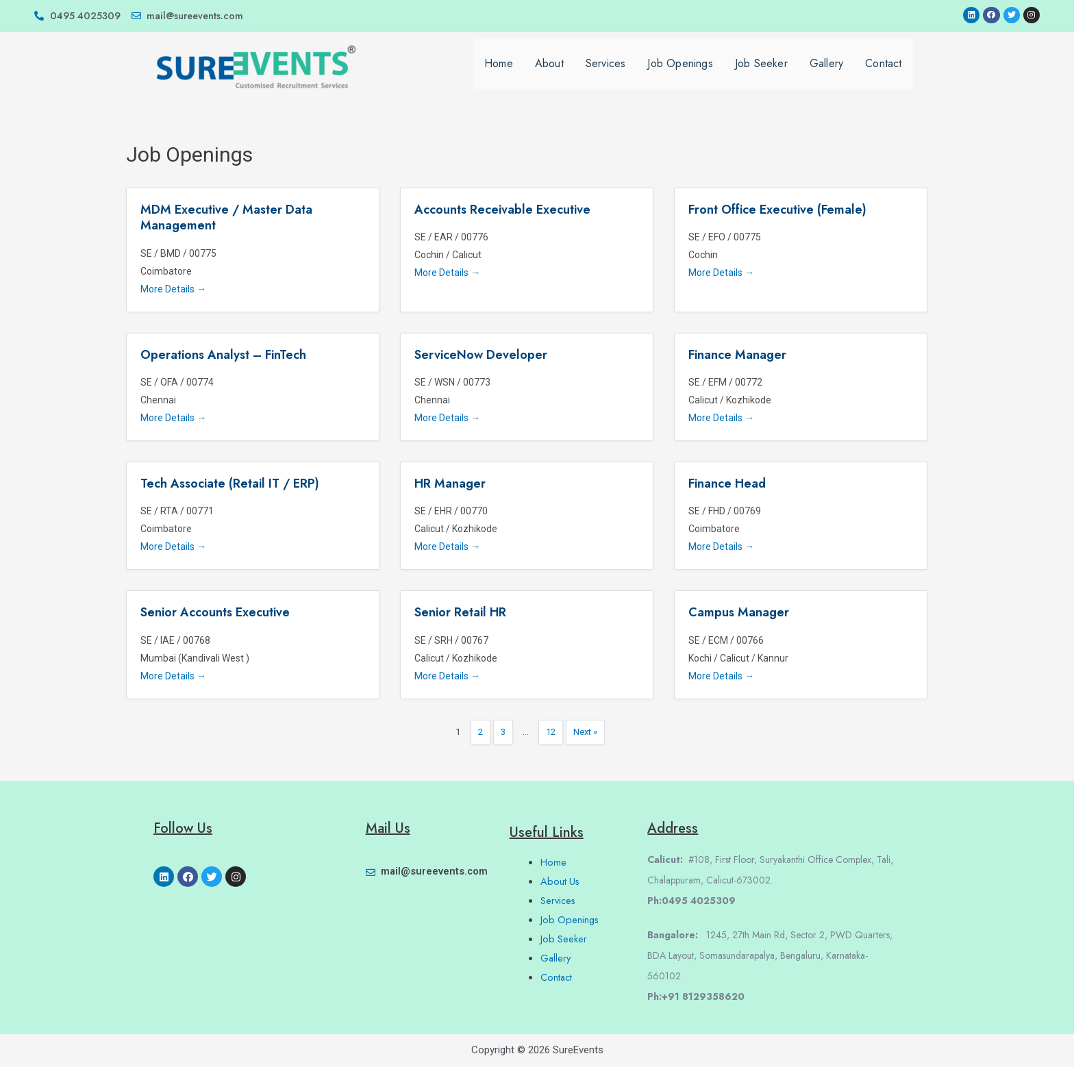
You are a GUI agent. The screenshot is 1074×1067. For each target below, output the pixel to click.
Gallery (826, 71)
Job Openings (679, 71)
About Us (560, 881)
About (549, 71)
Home (498, 71)
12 (550, 733)
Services (606, 71)
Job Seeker (761, 71)
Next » (586, 733)
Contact (883, 71)
